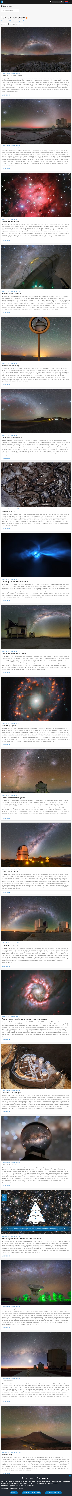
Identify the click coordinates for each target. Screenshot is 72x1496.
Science (54, 2)
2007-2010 (19, 24)
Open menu (6, 6)
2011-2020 (12, 24)
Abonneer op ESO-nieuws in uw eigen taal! (12, 21)
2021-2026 (4, 24)
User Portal (61, 2)
